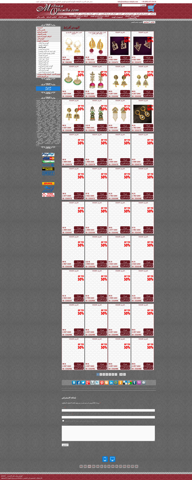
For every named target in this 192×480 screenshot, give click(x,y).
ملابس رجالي (41, 17)
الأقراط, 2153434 (74, 66)
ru (81, 466)
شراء (79, 58)
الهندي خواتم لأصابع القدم (45, 66)
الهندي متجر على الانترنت (15, 476)
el (102, 466)
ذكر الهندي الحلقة (43, 64)
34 (121, 374)
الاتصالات (152, 14)
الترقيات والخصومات (86, 14)
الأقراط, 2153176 (97, 134)
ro (124, 466)
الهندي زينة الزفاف (43, 43)
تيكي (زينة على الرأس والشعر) (46, 51)
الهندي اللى (40, 39)
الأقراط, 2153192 (120, 66)
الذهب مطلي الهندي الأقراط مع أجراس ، (74, 33)
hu (98, 466)
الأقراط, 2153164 (97, 202)
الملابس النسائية (51, 17)
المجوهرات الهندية (117, 17)
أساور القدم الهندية (43, 57)
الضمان (120, 14)
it (105, 466)
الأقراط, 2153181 (97, 100)
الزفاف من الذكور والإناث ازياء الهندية (78, 17)
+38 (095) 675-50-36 (149, 2)
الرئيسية (76, 14)
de (113, 466)
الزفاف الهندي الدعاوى (44, 36)
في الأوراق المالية (42, 76)
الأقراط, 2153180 (120, 100)
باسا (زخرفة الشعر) (43, 49)
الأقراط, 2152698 (120, 271)
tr (129, 466)
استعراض (65, 424)
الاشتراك (48, 88)
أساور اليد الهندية (43, 55)
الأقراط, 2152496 (74, 305)
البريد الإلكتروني (67, 414)
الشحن (97, 14)
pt (120, 466)
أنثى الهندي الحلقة (43, 61)
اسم (63, 407)
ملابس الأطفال (62, 17)
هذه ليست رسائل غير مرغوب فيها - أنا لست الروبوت (81, 421)
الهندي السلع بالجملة (142, 14)
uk (136, 466)
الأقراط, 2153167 (74, 202)
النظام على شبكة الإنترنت (108, 14)
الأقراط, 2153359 (97, 66)
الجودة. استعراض (129, 14)
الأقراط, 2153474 (120, 32)
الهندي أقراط (42, 47)
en (85, 466)
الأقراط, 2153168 (143, 168)
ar (89, 466)
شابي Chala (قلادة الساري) (46, 72)
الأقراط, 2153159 (74, 237)
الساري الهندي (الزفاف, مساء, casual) (99, 17)
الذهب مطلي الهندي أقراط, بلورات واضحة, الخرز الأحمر (97, 33)
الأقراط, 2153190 (74, 100)
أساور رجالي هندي (43, 59)
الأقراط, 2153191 (143, 66)
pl (117, 466)
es (109, 466)
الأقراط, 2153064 (97, 271)
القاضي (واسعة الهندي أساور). (46, 53)
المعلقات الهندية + (43, 45)
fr (132, 466)
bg (94, 466)
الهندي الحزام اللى (43, 70)
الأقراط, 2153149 (120, 237)
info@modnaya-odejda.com (128, 2)
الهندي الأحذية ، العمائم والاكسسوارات (132, 17)
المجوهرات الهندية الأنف (45, 68)
